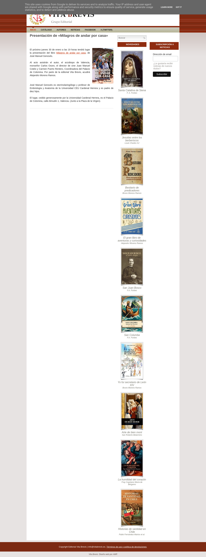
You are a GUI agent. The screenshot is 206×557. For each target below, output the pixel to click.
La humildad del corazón (132, 479)
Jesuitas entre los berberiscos (132, 139)
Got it (179, 7)
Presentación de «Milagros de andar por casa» (69, 36)
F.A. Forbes (132, 290)
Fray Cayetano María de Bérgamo (132, 483)
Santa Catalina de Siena (132, 90)
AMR (115, 554)
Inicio (33, 30)
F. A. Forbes (132, 93)
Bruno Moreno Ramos (131, 193)
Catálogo (46, 30)
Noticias (75, 30)
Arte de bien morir (132, 432)
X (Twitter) (106, 30)
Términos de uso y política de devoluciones (126, 547)
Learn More (167, 7)
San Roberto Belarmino (132, 435)
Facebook (90, 30)
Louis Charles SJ (132, 143)
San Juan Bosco (132, 287)
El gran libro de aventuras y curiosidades (132, 239)
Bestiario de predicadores (132, 189)
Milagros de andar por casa (71, 53)
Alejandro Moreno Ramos (132, 243)
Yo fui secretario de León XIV (132, 383)
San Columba (132, 335)
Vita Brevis (93, 554)
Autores (61, 30)
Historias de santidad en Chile (132, 530)
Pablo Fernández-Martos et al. (132, 534)
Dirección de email (162, 54)
